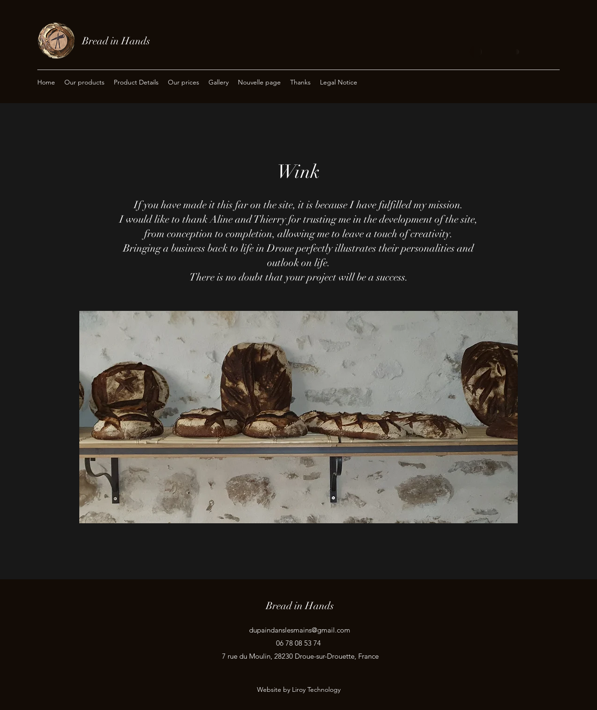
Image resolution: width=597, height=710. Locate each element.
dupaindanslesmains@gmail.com (299, 630)
